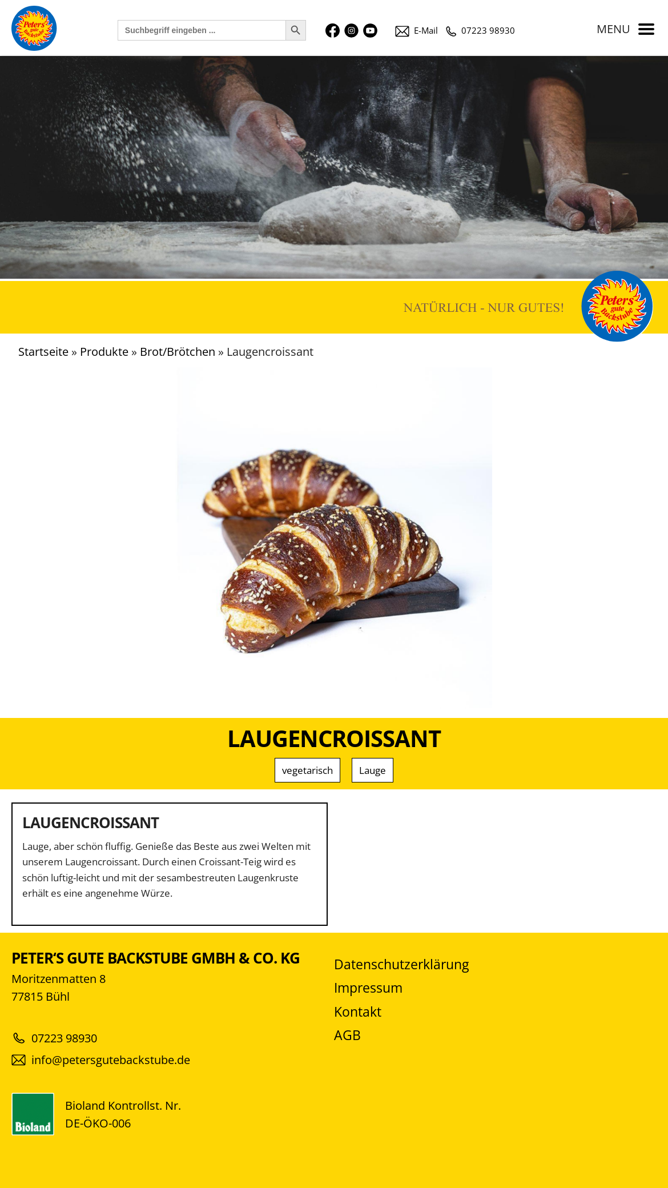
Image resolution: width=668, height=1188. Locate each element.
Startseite (43, 351)
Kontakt (357, 1012)
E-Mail (416, 30)
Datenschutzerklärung (401, 964)
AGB (347, 1035)
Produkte (104, 351)
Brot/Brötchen (177, 351)
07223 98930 (480, 30)
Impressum (368, 988)
